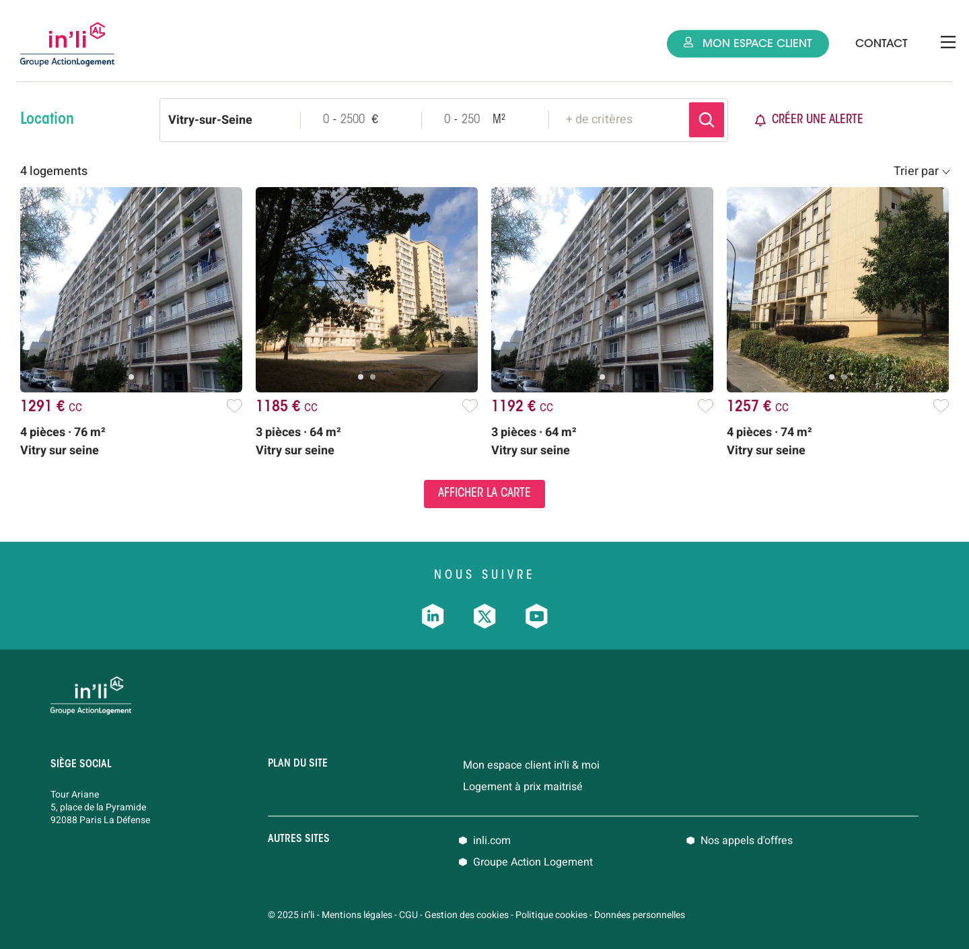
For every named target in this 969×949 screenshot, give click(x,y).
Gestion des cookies (467, 915)
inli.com (492, 841)
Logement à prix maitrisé (523, 787)
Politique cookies (551, 915)
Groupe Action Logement (533, 862)
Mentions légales (357, 915)
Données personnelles (639, 915)
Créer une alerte (809, 120)
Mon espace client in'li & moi (531, 765)
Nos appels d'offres (747, 841)
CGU (408, 915)
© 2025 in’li (291, 915)
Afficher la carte (484, 494)
